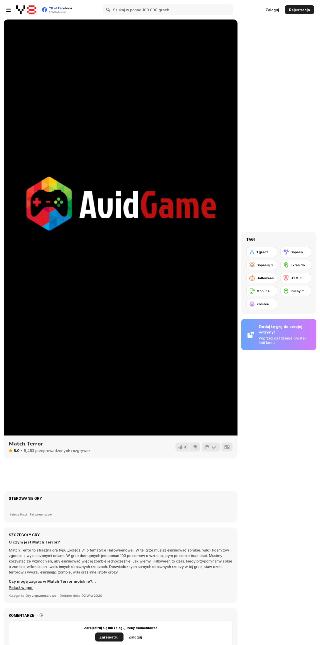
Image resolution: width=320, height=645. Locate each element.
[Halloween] (261, 278)
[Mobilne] (261, 291)
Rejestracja (299, 10)
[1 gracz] (261, 252)
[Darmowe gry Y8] (26, 9)
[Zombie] (261, 304)
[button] (21, 587)
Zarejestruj (109, 637)
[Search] (108, 9)
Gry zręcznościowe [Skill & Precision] (41, 596)
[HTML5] (295, 278)
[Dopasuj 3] (261, 265)
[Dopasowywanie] (295, 252)
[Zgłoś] (211, 447)
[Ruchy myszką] (295, 291)
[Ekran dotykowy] (295, 265)
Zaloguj (272, 10)
